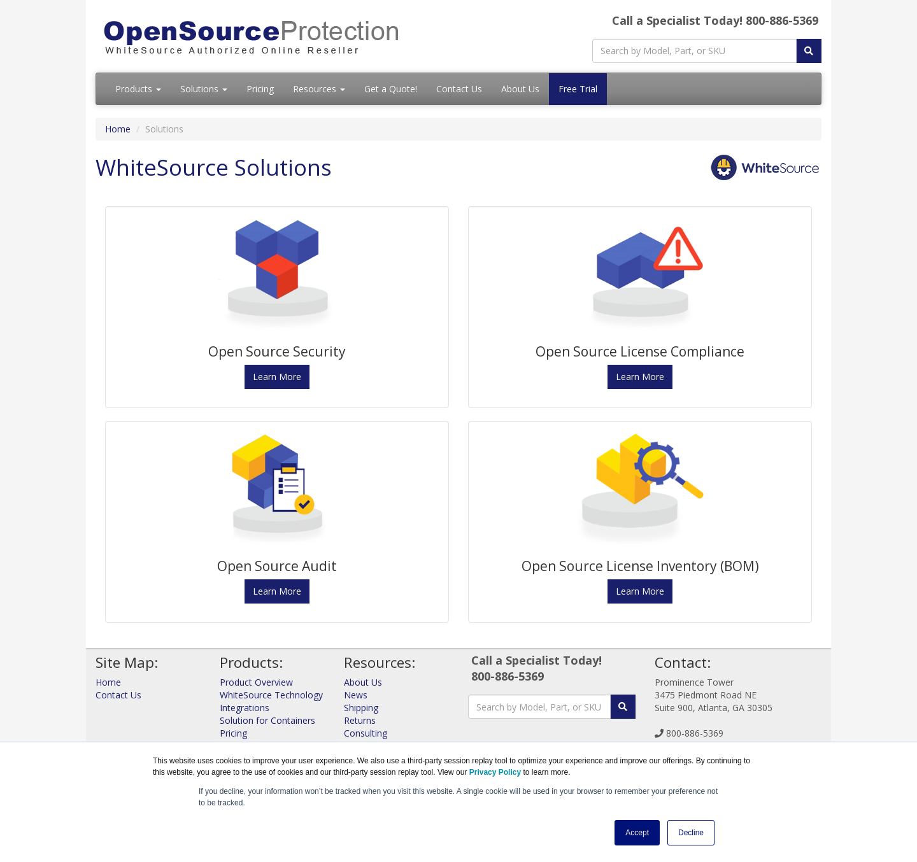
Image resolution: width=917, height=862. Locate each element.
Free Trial (577, 89)
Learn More (277, 377)
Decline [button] (691, 832)
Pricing (260, 89)
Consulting (365, 733)
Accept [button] (637, 832)
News (355, 695)
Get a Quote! (390, 89)
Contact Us (459, 89)
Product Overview (256, 682)
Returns (360, 720)
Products (138, 89)
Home (118, 129)
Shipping (361, 708)
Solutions (203, 89)
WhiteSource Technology (271, 695)
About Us (520, 89)
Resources (319, 89)
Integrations (244, 708)
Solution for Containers (267, 720)
